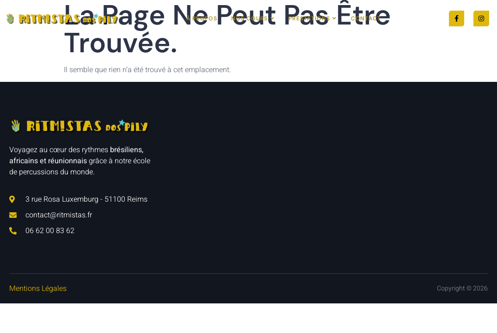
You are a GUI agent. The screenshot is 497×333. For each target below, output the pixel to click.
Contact (366, 18)
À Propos (201, 18)
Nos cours (253, 18)
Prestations (312, 18)
